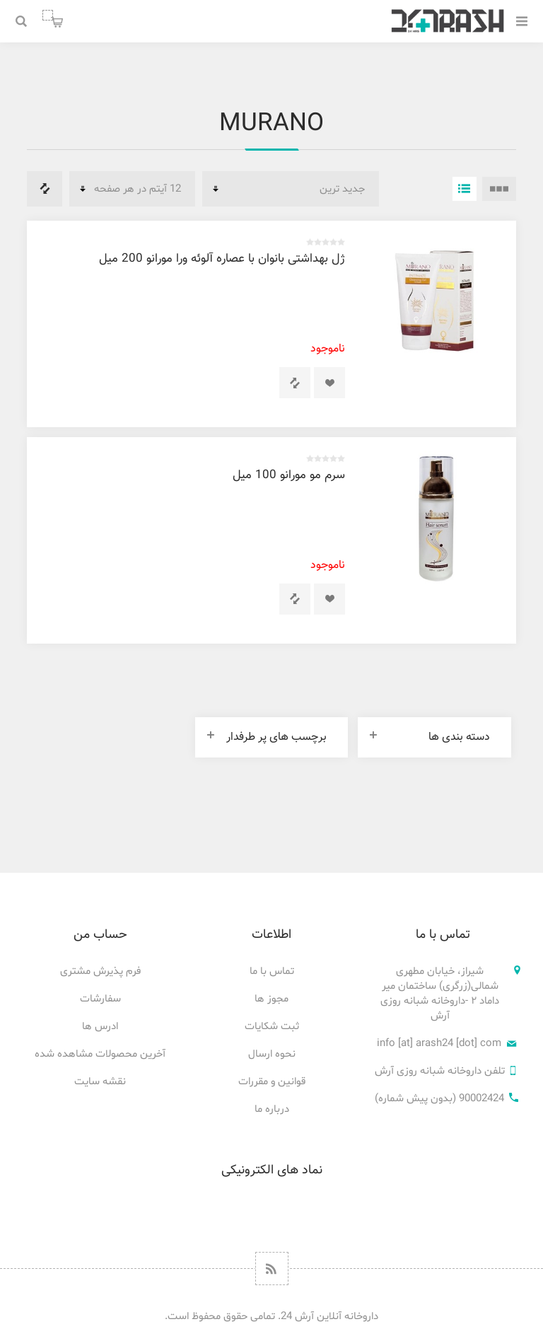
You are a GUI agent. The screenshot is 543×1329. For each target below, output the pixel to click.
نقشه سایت (100, 1081)
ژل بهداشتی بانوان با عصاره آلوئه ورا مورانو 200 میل (222, 259)
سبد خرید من (47, 15)
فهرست (464, 189)
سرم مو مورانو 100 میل (289, 475)
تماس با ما (272, 971)
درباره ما (272, 1109)
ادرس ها (100, 1026)
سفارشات (100, 999)
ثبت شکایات (272, 1026)
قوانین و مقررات (271, 1081)
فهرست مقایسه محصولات (44, 189)
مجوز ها (271, 999)
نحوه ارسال (272, 1054)
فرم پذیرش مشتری (100, 971)
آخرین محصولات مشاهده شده (100, 1054)
